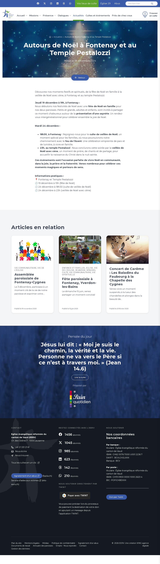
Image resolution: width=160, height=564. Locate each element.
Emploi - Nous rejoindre (66, 554)
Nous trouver (22, 465)
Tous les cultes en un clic (24, 472)
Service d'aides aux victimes (24, 490)
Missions (33, 16)
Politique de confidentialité (63, 552)
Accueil (21, 16)
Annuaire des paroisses (43, 554)
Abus (117, 3)
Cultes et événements (98, 16)
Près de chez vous (122, 16)
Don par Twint (116, 506)
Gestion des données (20, 557)
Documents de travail (20, 554)
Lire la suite (80, 386)
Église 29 (105, 3)
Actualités (78, 16)
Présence (48, 16)
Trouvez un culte (150, 14)
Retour (81, 77)
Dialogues (63, 16)
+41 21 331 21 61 (22, 456)
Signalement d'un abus (25, 485)
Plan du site (16, 552)
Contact (82, 554)
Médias (45, 552)
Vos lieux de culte (87, 3)
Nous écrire (21, 460)
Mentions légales (31, 552)
